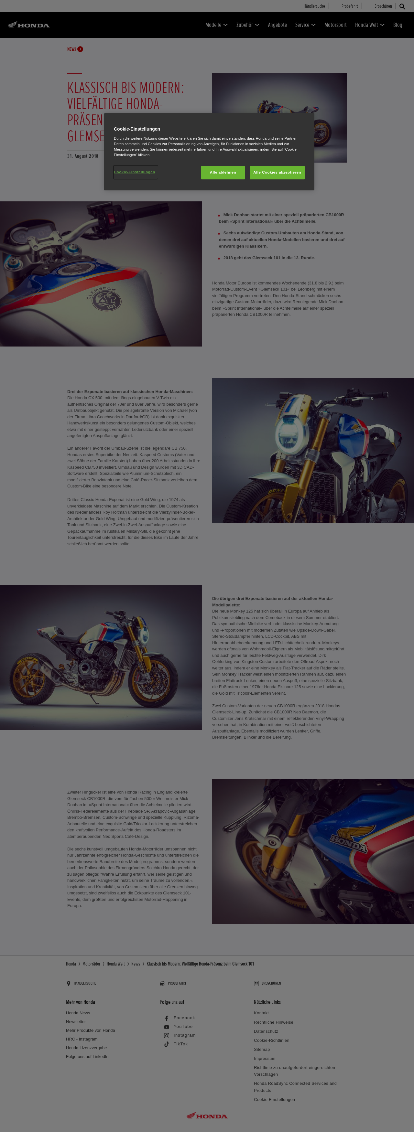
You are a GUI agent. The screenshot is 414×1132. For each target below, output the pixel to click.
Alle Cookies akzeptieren (277, 172)
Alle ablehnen (223, 172)
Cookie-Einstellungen (134, 172)
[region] (209, 151)
